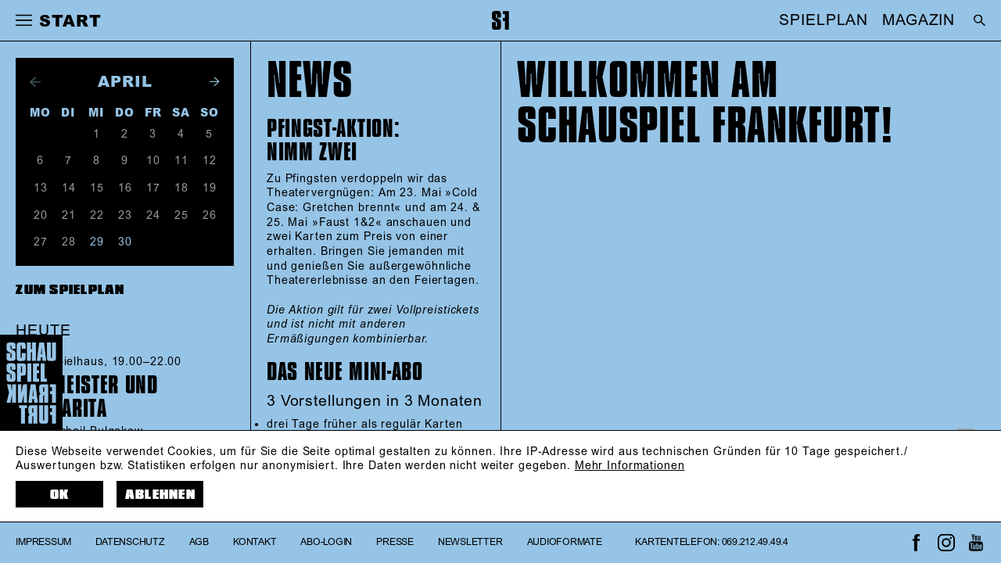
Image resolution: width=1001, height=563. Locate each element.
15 (97, 188)
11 (181, 161)
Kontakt (254, 542)
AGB (199, 542)
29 (97, 242)
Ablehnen (160, 494)
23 (125, 216)
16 (125, 188)
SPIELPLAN (823, 20)
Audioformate (564, 542)
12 (210, 161)
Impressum (43, 542)
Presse (395, 542)
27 (41, 242)
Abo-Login (326, 542)
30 (125, 242)
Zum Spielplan (70, 289)
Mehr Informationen (630, 466)
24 (153, 216)
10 (153, 161)
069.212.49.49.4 (755, 542)
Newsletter (470, 542)
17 (153, 188)
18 (181, 188)
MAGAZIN (918, 20)
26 (210, 216)
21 (69, 216)
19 (210, 188)
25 (181, 216)
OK (60, 494)
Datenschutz (129, 542)
